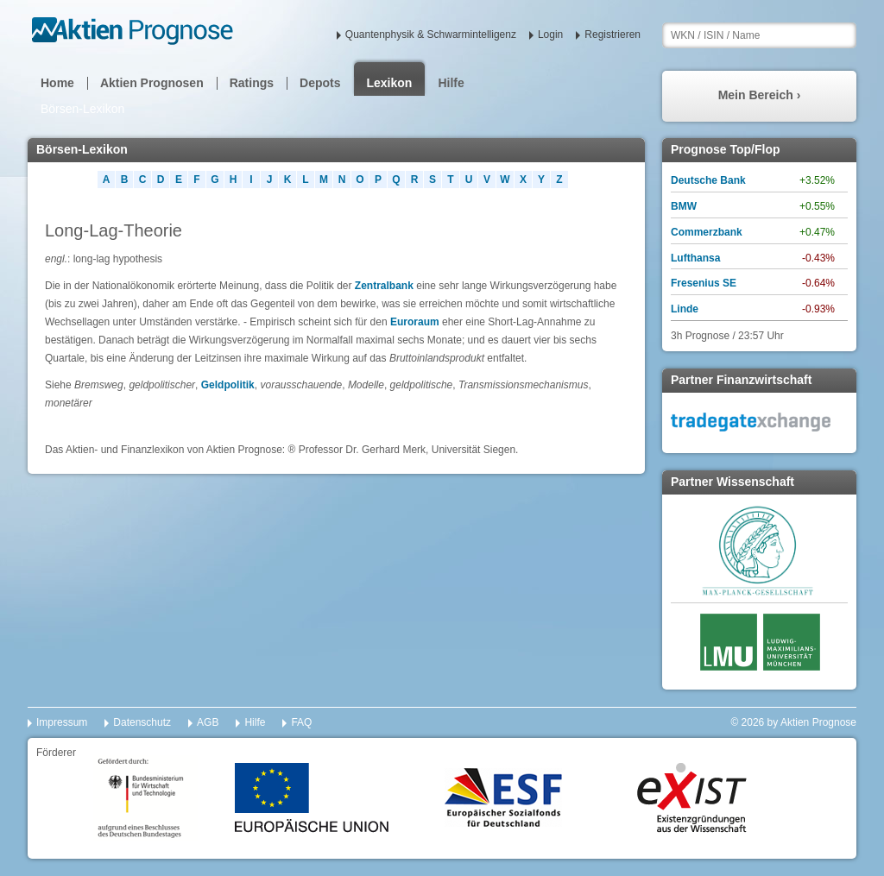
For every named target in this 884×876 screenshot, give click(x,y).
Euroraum (414, 322)
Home (57, 83)
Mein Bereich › (759, 95)
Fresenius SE (703, 283)
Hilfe (451, 83)
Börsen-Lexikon (82, 109)
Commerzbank (706, 232)
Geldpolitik (228, 385)
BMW (684, 206)
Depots (320, 83)
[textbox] (759, 35)
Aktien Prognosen (152, 83)
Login (550, 34)
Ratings (252, 83)
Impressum (61, 722)
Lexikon (390, 83)
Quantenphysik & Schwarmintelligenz (430, 34)
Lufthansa (695, 258)
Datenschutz (142, 722)
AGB (207, 722)
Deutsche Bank (708, 180)
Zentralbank (384, 286)
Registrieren (612, 34)
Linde (684, 309)
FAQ (301, 722)
